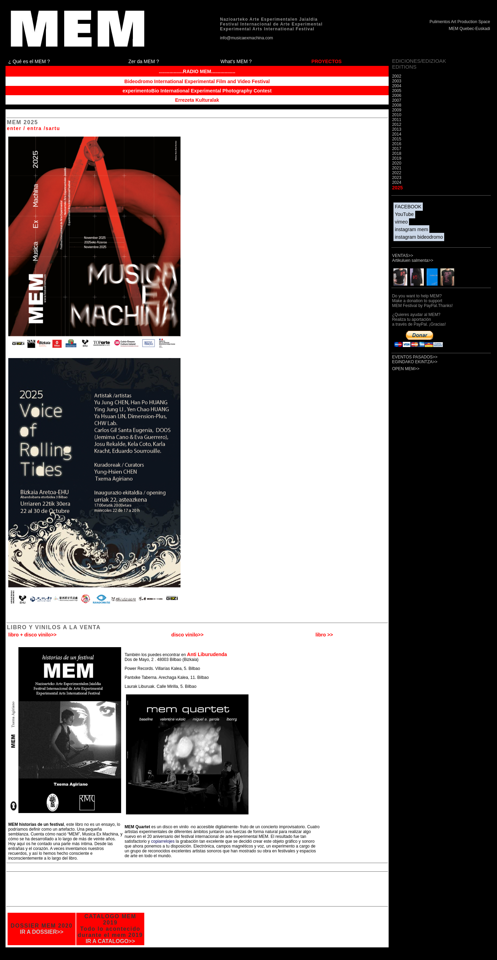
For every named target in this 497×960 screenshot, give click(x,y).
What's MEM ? (236, 61)
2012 (396, 124)
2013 (396, 129)
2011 (396, 119)
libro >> (324, 634)
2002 (396, 76)
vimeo (401, 222)
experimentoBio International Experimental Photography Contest (197, 90)
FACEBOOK (408, 206)
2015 (396, 139)
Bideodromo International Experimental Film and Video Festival (197, 81)
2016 (396, 143)
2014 (396, 134)
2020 (396, 163)
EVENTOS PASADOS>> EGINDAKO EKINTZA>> (415, 359)
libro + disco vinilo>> (32, 634)
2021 (396, 168)
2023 (396, 177)
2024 (396, 182)
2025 (397, 187)
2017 (396, 148)
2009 (396, 110)
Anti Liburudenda (207, 654)
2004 (396, 85)
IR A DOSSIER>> (42, 932)
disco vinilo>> (187, 634)
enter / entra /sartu (33, 128)
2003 (396, 81)
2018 (396, 153)
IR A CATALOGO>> (110, 941)
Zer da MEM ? (143, 61)
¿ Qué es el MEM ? (29, 61)
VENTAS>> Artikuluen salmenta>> (412, 258)
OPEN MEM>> (405, 368)
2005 (396, 90)
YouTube (404, 214)
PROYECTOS (326, 61)
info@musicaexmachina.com (246, 38)
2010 (396, 114)
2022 (396, 172)
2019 (396, 158)
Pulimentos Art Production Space (460, 21)
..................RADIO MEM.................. (197, 71)
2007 (396, 100)
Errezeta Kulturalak (197, 100)
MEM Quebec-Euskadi (469, 28)
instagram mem (411, 229)
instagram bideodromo (419, 237)
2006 (396, 95)
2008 (396, 105)
